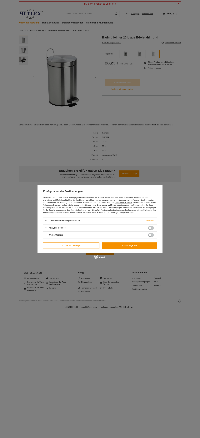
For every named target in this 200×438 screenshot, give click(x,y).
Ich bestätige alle (129, 245)
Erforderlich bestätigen (71, 245)
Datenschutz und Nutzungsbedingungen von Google (118, 205)
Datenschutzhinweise (123, 202)
